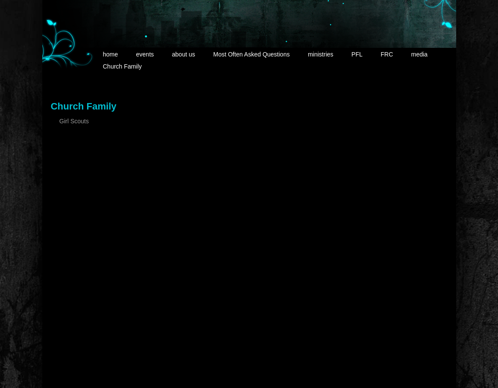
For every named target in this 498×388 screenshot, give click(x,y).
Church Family (122, 66)
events (145, 54)
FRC (387, 54)
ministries (320, 54)
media (419, 54)
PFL (357, 54)
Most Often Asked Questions (251, 54)
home (110, 54)
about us (183, 54)
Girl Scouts (74, 121)
